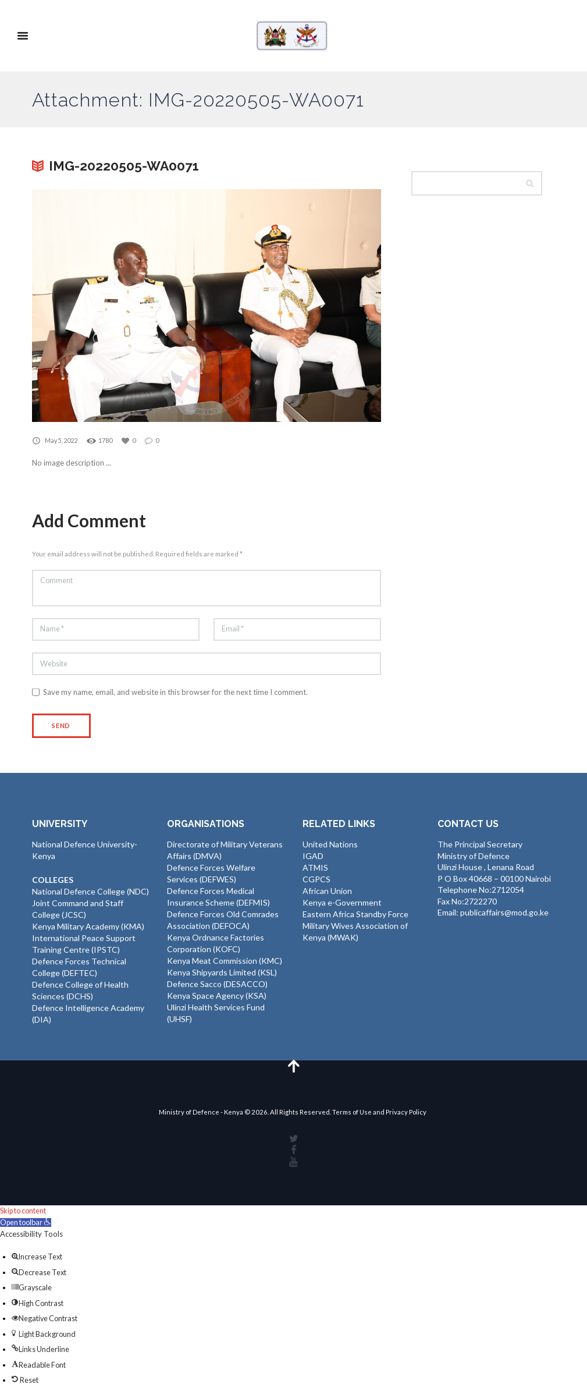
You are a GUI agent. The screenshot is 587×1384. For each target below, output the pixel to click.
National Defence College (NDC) (90, 894)
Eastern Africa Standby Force (355, 915)
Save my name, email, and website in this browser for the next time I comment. (175, 694)
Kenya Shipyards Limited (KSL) (222, 972)
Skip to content (26, 1211)
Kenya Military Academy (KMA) (88, 927)
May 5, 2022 (62, 440)
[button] (28, 1222)
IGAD (313, 859)
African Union (327, 892)
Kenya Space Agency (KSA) (216, 995)
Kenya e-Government (342, 904)
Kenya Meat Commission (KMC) (224, 961)
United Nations (330, 847)
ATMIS (315, 870)
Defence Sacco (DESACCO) (217, 983)
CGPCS (316, 881)
